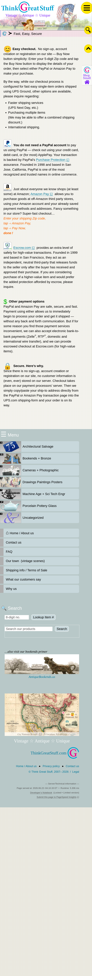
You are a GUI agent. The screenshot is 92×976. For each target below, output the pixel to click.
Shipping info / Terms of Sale (26, 570)
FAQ (9, 551)
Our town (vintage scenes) (25, 561)
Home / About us (20, 532)
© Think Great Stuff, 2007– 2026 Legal (54, 771)
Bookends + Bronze (25, 458)
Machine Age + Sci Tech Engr (32, 494)
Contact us (13, 542)
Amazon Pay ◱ (41, 194)
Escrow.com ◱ (24, 247)
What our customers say (23, 579)
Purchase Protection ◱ (52, 160)
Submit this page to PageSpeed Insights (56, 797)
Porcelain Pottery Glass (28, 506)
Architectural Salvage (26, 446)
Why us (11, 589)
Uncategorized (22, 517)
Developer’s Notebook (41, 792)
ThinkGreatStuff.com (55, 753)
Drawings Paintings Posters (31, 482)
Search (62, 629)
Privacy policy (51, 766)
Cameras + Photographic (29, 470)
